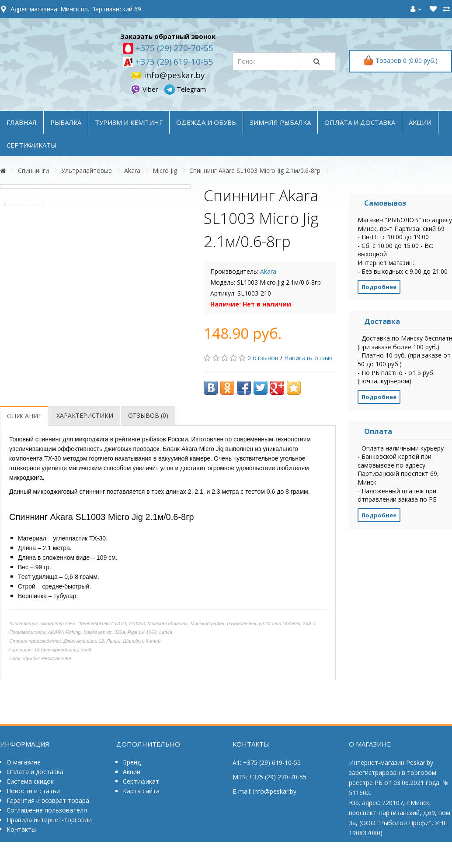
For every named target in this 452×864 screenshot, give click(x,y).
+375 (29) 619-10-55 (173, 61)
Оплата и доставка (35, 772)
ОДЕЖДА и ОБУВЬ (206, 122)
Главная (22, 122)
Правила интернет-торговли (49, 820)
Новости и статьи (33, 791)
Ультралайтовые (86, 170)
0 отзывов (262, 358)
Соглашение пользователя (47, 810)
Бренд (132, 762)
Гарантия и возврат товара (48, 800)
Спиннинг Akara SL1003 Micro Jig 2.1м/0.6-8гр (254, 170)
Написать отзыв (308, 358)
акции (420, 122)
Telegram (185, 89)
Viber (145, 89)
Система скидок (30, 781)
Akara (132, 170)
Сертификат (141, 781)
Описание (24, 416)
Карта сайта (141, 791)
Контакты (21, 829)
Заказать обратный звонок (168, 36)
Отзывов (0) (148, 415)
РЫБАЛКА (65, 122)
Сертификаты (31, 145)
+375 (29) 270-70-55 (173, 48)
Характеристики (84, 415)
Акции (131, 772)
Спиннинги (33, 170)
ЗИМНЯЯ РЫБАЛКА (280, 122)
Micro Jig (165, 170)
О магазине (24, 762)
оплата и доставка (359, 122)
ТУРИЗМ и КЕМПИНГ (129, 122)
